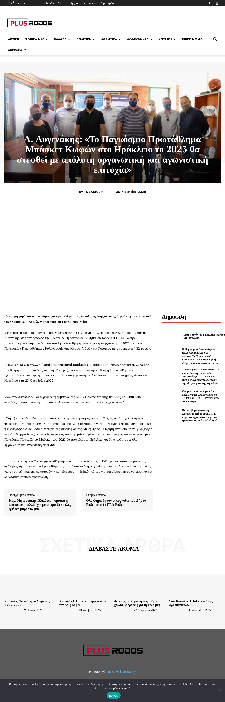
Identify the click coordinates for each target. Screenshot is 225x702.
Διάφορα (17, 50)
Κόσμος (167, 39)
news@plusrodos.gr (122, 671)
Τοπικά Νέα (36, 39)
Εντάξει (113, 695)
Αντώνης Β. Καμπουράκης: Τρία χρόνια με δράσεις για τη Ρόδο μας (137, 603)
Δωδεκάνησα (139, 39)
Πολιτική (85, 39)
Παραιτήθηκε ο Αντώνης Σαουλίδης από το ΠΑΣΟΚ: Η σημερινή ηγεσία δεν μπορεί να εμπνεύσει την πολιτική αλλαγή (199, 415)
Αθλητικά (111, 39)
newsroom (95, 192)
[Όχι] (219, 690)
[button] (215, 40)
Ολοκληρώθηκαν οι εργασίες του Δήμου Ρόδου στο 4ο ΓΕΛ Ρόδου (116, 502)
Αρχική (75, 3)
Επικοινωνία (90, 3)
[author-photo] (13, 610)
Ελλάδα (62, 39)
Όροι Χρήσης (109, 3)
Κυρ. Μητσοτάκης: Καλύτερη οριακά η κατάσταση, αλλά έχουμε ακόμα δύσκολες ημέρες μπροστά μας (40, 504)
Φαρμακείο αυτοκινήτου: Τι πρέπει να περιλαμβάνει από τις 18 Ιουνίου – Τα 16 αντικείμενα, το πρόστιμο (200, 396)
